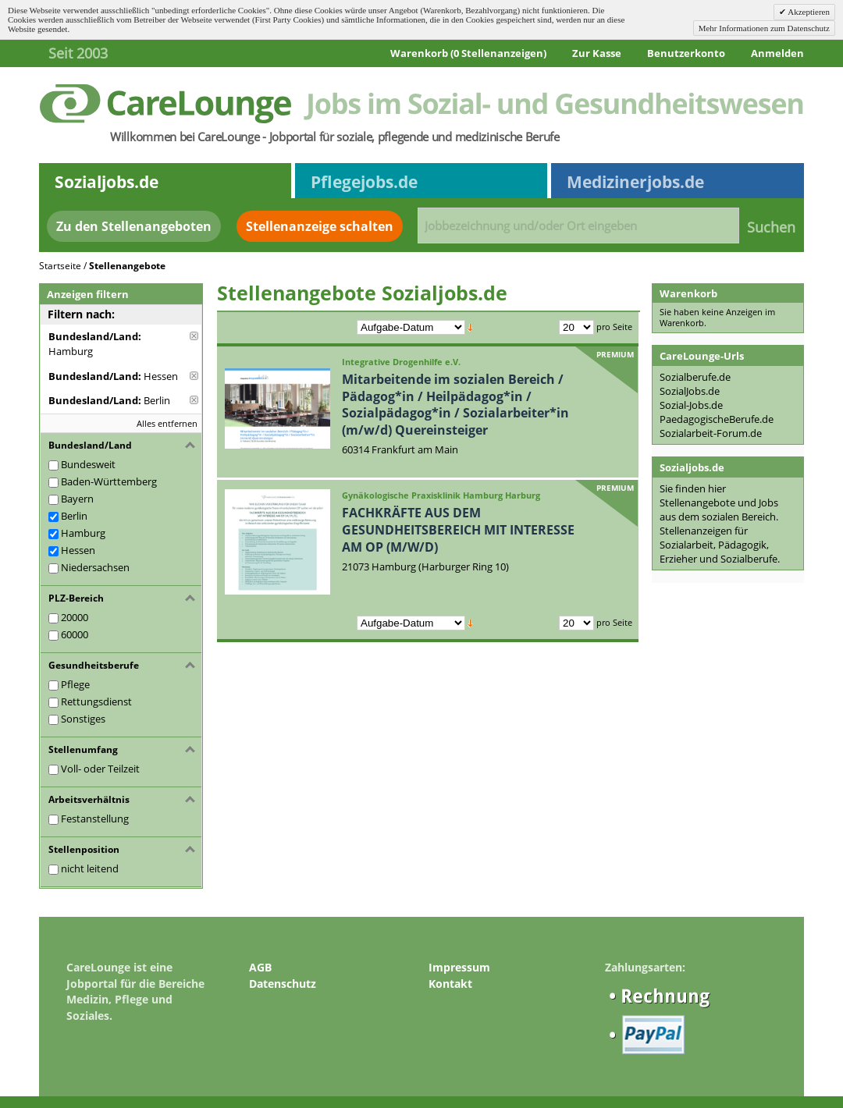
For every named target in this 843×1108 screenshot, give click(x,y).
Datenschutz (282, 983)
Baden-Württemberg (109, 481)
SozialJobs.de (690, 391)
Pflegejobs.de (364, 182)
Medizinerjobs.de (635, 182)
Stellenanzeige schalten (319, 226)
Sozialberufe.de (695, 377)
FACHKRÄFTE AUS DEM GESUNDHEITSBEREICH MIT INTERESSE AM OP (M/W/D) (458, 529)
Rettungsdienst (96, 701)
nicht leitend (90, 868)
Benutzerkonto (686, 53)
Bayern (77, 499)
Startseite (60, 265)
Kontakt (450, 983)
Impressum (459, 967)
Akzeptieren (808, 11)
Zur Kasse (596, 53)
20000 (74, 617)
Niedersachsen (95, 567)
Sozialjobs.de (106, 182)
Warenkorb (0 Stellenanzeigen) (468, 53)
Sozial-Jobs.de (691, 405)
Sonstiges (83, 719)
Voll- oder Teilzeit (100, 769)
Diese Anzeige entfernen (194, 336)
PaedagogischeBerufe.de (717, 419)
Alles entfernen (167, 423)
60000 (74, 634)
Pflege (75, 684)
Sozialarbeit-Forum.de (711, 433)
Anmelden (777, 53)
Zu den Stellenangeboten (134, 226)
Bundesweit (88, 464)
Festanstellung (95, 818)
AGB (260, 967)
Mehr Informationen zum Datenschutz (764, 28)
